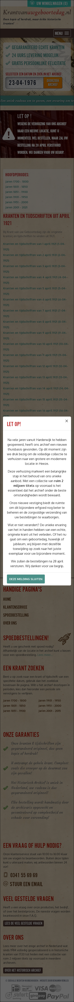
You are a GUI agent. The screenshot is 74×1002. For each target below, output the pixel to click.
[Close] (66, 421)
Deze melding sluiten (25, 579)
